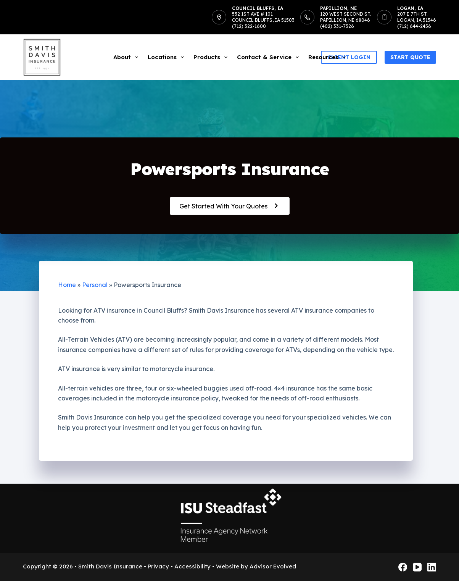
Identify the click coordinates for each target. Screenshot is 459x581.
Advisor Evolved (273, 566)
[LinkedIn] (431, 567)
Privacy (158, 566)
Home (67, 285)
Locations (167, 57)
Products (211, 57)
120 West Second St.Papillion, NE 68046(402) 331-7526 (345, 20)
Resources (328, 57)
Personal (95, 285)
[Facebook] (402, 567)
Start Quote (410, 57)
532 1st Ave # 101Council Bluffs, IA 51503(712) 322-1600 (263, 20)
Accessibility (192, 566)
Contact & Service (269, 57)
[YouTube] (417, 567)
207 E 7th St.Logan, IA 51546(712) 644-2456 (416, 20)
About (127, 57)
